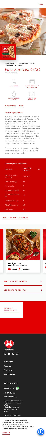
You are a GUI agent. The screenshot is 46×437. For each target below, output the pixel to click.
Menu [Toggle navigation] (41, 4)
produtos (10, 63)
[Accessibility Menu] (40, 431)
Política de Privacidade (12, 415)
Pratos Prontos (22, 63)
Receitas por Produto (23, 281)
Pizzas (32, 63)
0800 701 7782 (9, 388)
